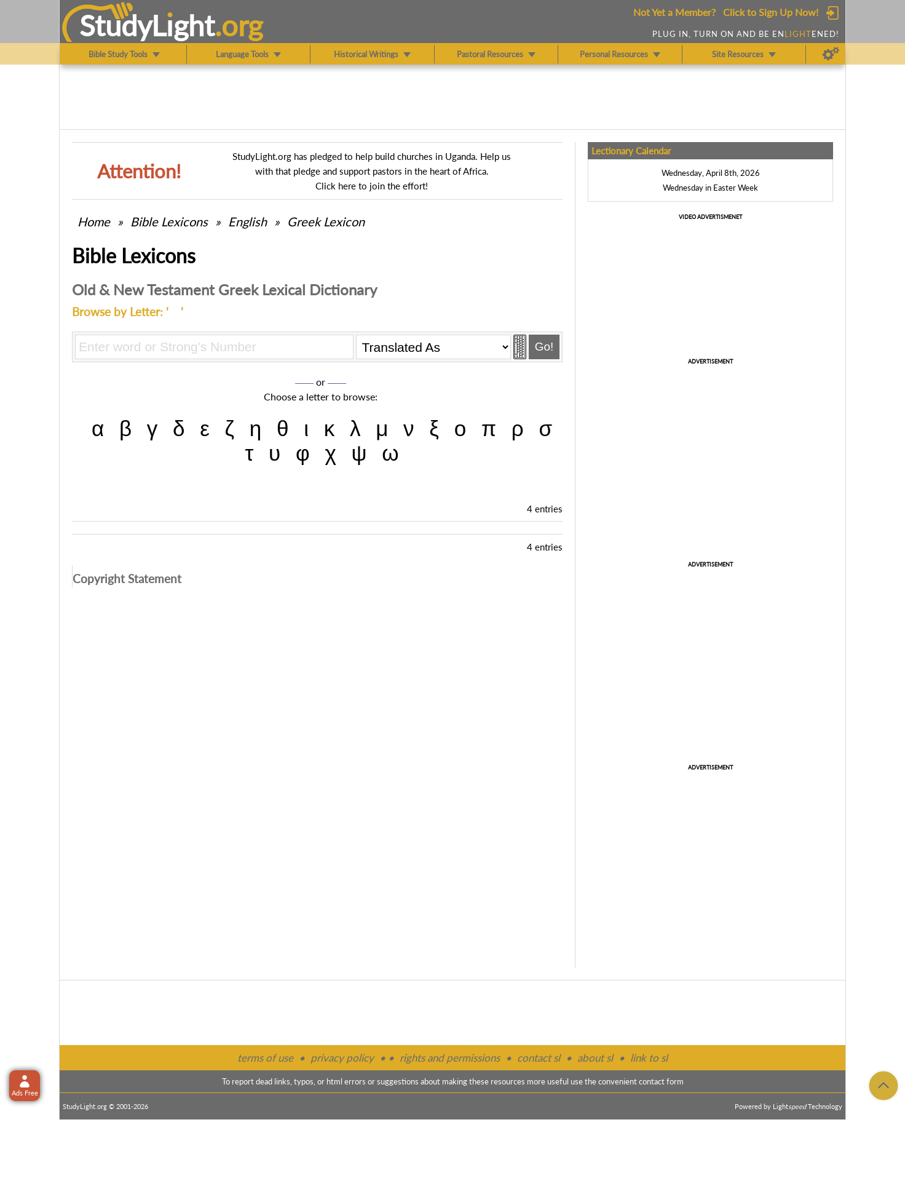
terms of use (265, 1057)
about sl (595, 1057)
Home (93, 221)
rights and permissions (450, 1057)
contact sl (538, 1057)
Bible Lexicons (169, 221)
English (247, 221)
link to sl (649, 1057)
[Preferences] (831, 54)
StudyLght (147, 25)
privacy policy (342, 1057)
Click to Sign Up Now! (770, 12)
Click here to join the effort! (371, 185)
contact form (661, 1081)
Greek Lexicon (326, 221)
